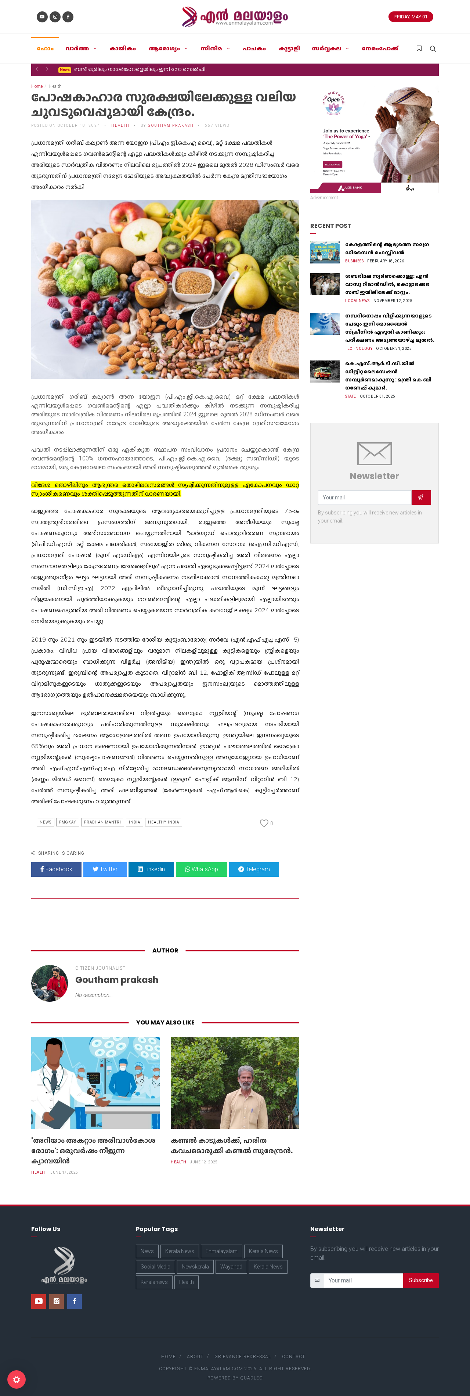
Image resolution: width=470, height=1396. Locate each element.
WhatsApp (201, 869)
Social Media (155, 1267)
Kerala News (179, 1251)
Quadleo (251, 1378)
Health (120, 125)
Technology (358, 349)
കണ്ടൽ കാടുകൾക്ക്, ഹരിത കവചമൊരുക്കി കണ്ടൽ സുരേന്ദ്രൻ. (232, 1145)
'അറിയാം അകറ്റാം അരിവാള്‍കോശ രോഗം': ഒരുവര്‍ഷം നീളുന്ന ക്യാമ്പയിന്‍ (93, 1150)
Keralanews (154, 1282)
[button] (36, 69)
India (134, 822)
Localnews (357, 301)
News (45, 822)
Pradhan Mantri (102, 822)
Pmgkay (67, 822)
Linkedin (151, 869)
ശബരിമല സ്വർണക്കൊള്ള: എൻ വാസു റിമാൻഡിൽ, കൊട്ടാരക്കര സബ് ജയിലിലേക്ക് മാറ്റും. (387, 284)
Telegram (254, 869)
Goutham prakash (171, 125)
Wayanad (231, 1267)
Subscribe (421, 1280)
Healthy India (163, 822)
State (350, 396)
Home (37, 86)
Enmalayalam (222, 1251)
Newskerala (195, 1267)
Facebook (56, 869)
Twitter (105, 869)
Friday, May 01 (410, 16)
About (195, 1356)
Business (354, 261)
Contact (293, 1356)
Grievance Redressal (242, 1356)
